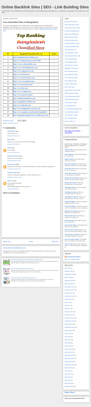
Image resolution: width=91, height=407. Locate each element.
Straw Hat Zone (69, 168)
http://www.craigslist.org (22, 91)
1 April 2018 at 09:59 (13, 189)
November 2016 (69, 321)
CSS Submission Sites (71, 52)
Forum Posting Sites (71, 59)
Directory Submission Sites (72, 56)
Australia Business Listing (72, 28)
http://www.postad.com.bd (22, 85)
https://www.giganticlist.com (23, 71)
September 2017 (70, 296)
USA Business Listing (71, 115)
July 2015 (67, 371)
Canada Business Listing (72, 43)
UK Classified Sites (70, 105)
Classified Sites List (12, 123)
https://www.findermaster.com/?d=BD (27, 61)
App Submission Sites (71, 21)
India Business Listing (71, 65)
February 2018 (69, 280)
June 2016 (68, 336)
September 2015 (70, 364)
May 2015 (67, 377)
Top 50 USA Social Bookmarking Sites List (22, 268)
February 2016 (69, 349)
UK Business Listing (70, 102)
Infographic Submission (71, 68)
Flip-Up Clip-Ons (70, 215)
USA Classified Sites (71, 118)
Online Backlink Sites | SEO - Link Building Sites (45, 7)
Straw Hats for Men (71, 173)
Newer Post (7, 241)
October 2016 (69, 324)
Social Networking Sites (72, 99)
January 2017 (69, 315)
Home (31, 241)
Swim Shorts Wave (70, 225)
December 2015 (69, 355)
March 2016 (68, 346)
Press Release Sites (71, 81)
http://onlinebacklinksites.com (24, 98)
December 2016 (69, 318)
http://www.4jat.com (20, 88)
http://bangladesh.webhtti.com (24, 102)
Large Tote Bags (70, 201)
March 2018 (68, 277)
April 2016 (68, 343)
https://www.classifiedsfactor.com (25, 67)
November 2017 (69, 290)
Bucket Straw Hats (70, 183)
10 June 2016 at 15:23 (13, 152)
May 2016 (67, 340)
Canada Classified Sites (72, 46)
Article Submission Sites (72, 24)
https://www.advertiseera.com (24, 78)
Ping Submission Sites (71, 74)
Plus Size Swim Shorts (72, 239)
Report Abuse (70, 392)
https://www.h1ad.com (21, 74)
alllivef (9, 147)
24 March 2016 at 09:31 (13, 144)
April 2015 (68, 380)
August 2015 (68, 368)
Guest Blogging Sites (71, 62)
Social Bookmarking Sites (72, 96)
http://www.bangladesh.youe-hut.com (26, 109)
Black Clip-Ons (69, 220)
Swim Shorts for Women (72, 234)
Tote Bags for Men (70, 192)
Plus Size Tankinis (70, 164)
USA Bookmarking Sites (72, 112)
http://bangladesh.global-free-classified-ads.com (30, 115)
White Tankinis (69, 159)
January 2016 (69, 352)
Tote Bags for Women (71, 197)
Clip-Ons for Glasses (71, 211)
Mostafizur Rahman (13, 156)
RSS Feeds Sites (70, 87)
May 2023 (67, 268)
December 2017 (69, 287)
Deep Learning (11, 164)
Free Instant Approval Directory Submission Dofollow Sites (27, 259)
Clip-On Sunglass (70, 206)
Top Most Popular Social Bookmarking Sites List (24, 277)
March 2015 (68, 383)
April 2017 (68, 308)
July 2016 (67, 333)
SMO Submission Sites (71, 93)
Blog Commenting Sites (71, 34)
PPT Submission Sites (71, 77)
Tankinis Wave (69, 150)
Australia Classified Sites (72, 31)
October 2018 (69, 271)
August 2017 (68, 299)
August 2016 (68, 330)
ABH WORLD (11, 131)
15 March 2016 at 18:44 (13, 136)
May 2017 (67, 305)
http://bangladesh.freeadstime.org (25, 57)
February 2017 (69, 311)
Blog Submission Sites (71, 37)
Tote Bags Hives (70, 187)
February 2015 (69, 386)
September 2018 (70, 274)
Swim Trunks (69, 244)
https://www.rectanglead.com (23, 81)
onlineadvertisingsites (74, 256)
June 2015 (68, 374)
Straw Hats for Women (72, 178)
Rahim (9, 139)
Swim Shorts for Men (71, 230)
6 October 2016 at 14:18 (14, 169)
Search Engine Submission (73, 90)
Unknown (10, 181)
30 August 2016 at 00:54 (14, 160)
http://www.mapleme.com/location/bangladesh (30, 112)
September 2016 (70, 327)
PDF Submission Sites (71, 71)
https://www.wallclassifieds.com (24, 64)
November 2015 (69, 358)
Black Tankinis (69, 154)
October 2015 (69, 361)
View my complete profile (72, 259)
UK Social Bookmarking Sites (73, 109)
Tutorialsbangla (11, 172)
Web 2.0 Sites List (70, 121)
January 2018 (69, 283)
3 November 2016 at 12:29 (14, 177)
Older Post (55, 241)
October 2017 (69, 293)
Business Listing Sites (71, 40)
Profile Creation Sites (71, 84)
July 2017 (67, 302)
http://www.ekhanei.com (22, 105)
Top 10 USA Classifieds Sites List (14, 248)
